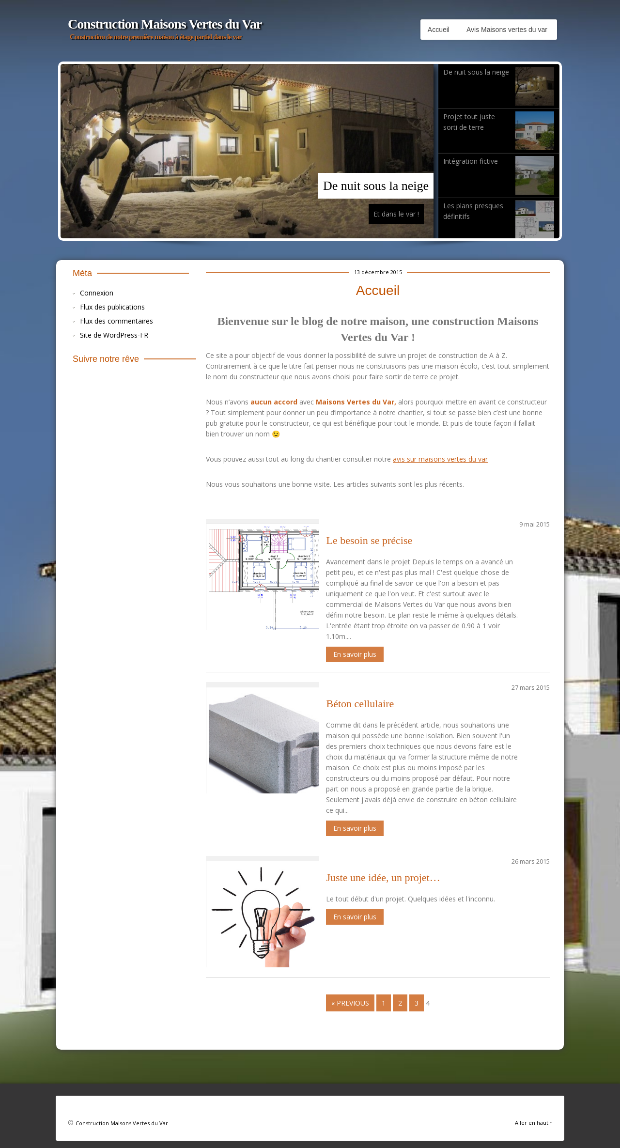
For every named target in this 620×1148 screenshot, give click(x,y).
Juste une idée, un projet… (383, 877)
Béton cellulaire (360, 704)
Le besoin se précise (369, 540)
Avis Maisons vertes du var (506, 29)
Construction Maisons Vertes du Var (165, 24)
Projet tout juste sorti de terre (498, 130)
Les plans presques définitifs (498, 220)
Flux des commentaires (116, 321)
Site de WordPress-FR (114, 335)
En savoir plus (354, 654)
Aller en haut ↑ (534, 1122)
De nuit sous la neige (376, 186)
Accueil (439, 29)
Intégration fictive (498, 175)
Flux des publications (112, 306)
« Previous (350, 1003)
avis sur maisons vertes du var (440, 459)
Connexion (96, 292)
